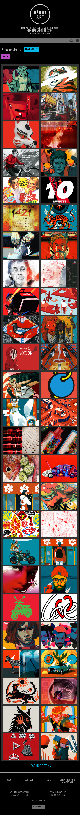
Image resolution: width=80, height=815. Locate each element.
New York (40, 33)
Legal (48, 779)
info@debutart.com (57, 791)
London (33, 33)
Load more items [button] (40, 765)
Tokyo (47, 33)
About (10, 779)
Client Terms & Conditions (67, 781)
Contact (29, 779)
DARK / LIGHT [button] (38, 807)
